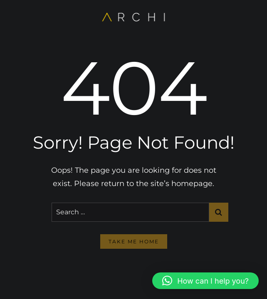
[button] (205, 280)
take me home (134, 241)
